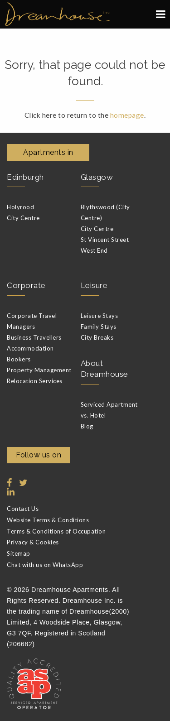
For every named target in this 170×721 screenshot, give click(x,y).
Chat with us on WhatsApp (45, 564)
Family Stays (99, 326)
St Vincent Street (105, 239)
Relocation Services (35, 381)
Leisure (94, 285)
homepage (127, 115)
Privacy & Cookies (33, 542)
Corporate (26, 285)
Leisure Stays (99, 315)
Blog (87, 426)
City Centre (23, 217)
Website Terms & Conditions (48, 520)
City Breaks (97, 337)
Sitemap (18, 553)
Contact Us (23, 508)
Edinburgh (25, 177)
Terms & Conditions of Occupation (56, 531)
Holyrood (20, 207)
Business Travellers (34, 337)
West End (94, 250)
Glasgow (97, 177)
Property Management (39, 370)
